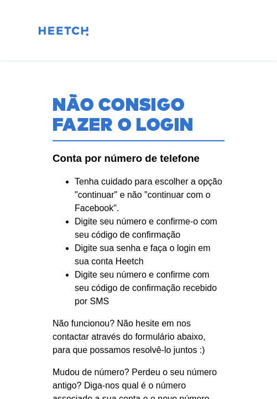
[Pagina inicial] (63, 33)
